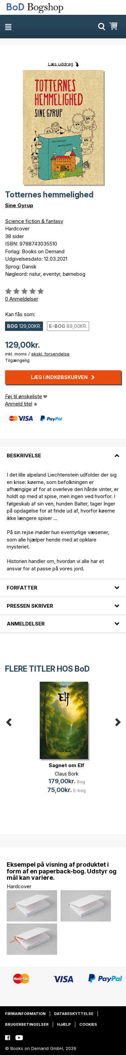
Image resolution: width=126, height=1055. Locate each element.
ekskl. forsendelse (50, 353)
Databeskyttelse (73, 1013)
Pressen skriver (30, 606)
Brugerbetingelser (27, 1024)
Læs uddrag (60, 63)
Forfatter (22, 588)
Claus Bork (67, 774)
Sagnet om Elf (66, 765)
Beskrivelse (24, 455)
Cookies (88, 1024)
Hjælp (64, 1024)
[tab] (63, 452)
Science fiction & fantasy (34, 221)
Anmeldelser (26, 623)
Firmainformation (25, 1013)
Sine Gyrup (19, 205)
